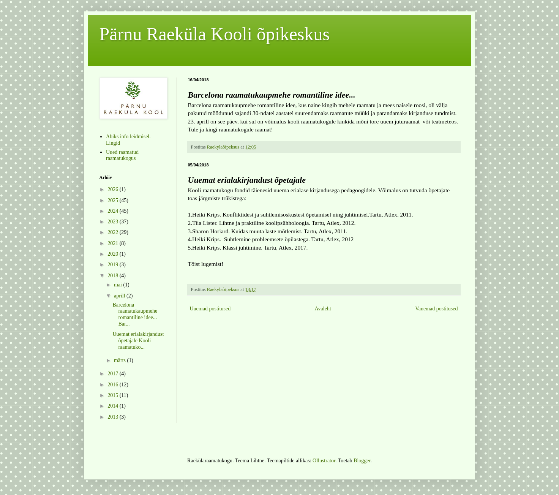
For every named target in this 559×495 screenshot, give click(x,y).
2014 (113, 406)
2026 (113, 189)
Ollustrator (324, 460)
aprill (120, 296)
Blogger (362, 460)
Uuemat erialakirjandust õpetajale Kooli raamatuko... (138, 340)
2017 (113, 373)
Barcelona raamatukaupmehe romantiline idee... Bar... (134, 314)
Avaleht (323, 309)
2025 (113, 200)
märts (120, 360)
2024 (113, 211)
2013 (113, 417)
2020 (113, 254)
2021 (113, 243)
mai (118, 285)
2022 (113, 232)
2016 (113, 384)
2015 (113, 395)
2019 (113, 264)
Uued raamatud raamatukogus (122, 155)
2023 (113, 222)
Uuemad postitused (210, 309)
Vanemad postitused (436, 309)
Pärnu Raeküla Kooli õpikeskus (214, 34)
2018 (113, 275)
